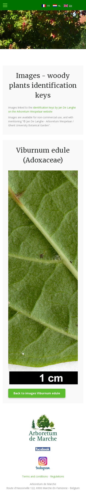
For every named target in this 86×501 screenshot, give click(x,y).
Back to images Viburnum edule (37, 393)
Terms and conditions (35, 476)
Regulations (57, 476)
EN (70, 6)
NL (59, 6)
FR (48, 6)
